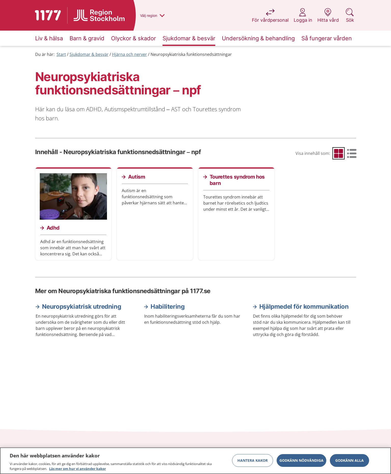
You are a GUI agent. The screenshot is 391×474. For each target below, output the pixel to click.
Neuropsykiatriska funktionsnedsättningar (191, 54)
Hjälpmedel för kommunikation (304, 306)
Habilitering (167, 306)
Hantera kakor (252, 460)
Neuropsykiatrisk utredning (81, 306)
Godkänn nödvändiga (301, 460)
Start (61, 54)
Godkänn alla (349, 460)
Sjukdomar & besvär (89, 54)
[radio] (338, 153)
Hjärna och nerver (129, 54)
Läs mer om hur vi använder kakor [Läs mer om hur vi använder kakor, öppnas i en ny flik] (77, 469)
